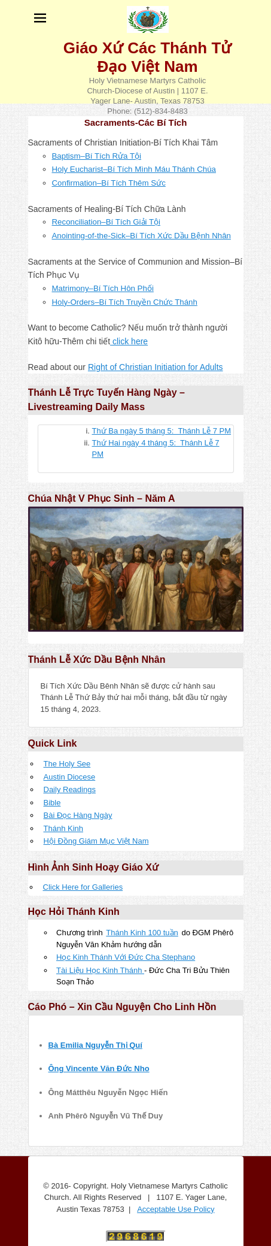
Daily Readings (70, 789)
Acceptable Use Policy (175, 1209)
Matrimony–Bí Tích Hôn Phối (103, 288)
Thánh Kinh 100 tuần (142, 932)
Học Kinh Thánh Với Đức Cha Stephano (125, 957)
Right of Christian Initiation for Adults (155, 367)
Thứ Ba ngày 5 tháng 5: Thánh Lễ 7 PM (162, 430)
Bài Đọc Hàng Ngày (78, 815)
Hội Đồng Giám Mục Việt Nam (96, 840)
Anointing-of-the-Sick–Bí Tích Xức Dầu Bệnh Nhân (141, 235)
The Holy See (67, 763)
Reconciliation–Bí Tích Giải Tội (106, 221)
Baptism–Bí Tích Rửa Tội (97, 155)
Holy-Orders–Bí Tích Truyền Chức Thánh (124, 302)
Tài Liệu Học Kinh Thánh (100, 970)
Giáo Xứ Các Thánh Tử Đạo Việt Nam (147, 57)
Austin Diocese (70, 776)
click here (129, 341)
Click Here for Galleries (83, 887)
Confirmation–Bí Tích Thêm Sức (109, 182)
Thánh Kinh (64, 828)
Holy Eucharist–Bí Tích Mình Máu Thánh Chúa (134, 169)
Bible (52, 802)
